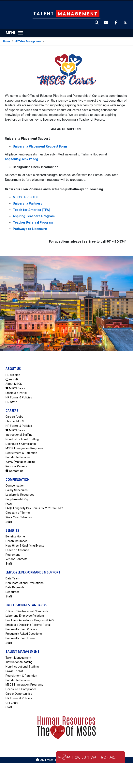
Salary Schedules (17, 490)
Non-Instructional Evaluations (25, 583)
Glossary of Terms (18, 512)
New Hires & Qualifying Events (25, 545)
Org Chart (12, 703)
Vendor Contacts (16, 559)
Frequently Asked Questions (24, 633)
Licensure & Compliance (21, 444)
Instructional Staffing (19, 434)
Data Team (13, 578)
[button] (97, 23)
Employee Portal (16, 393)
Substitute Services (18, 457)
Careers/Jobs (14, 416)
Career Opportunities (19, 693)
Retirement (13, 554)
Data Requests (15, 587)
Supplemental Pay (17, 499)
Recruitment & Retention (21, 453)
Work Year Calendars (19, 517)
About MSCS (14, 384)
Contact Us (14, 471)
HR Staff (11, 402)
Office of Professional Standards (27, 611)
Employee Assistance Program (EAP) (30, 620)
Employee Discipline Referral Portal (28, 625)
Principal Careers (16, 466)
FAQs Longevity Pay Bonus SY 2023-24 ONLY (34, 508)
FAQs (9, 504)
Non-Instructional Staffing (22, 439)
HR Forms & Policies (19, 397)
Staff (9, 522)
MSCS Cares (15, 388)
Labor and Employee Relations (25, 615)
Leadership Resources (20, 494)
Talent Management (18, 657)
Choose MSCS (15, 421)
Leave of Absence (17, 550)
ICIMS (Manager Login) (20, 462)
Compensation (15, 485)
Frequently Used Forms (21, 638)
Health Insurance (16, 541)
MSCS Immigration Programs (24, 448)
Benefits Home (15, 536)
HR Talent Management (27, 41)
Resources (13, 592)
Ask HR (12, 379)
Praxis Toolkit (14, 671)
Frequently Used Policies (21, 629)
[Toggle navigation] (14, 33)
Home (6, 41)
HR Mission (13, 375)
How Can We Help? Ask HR (95, 757)
